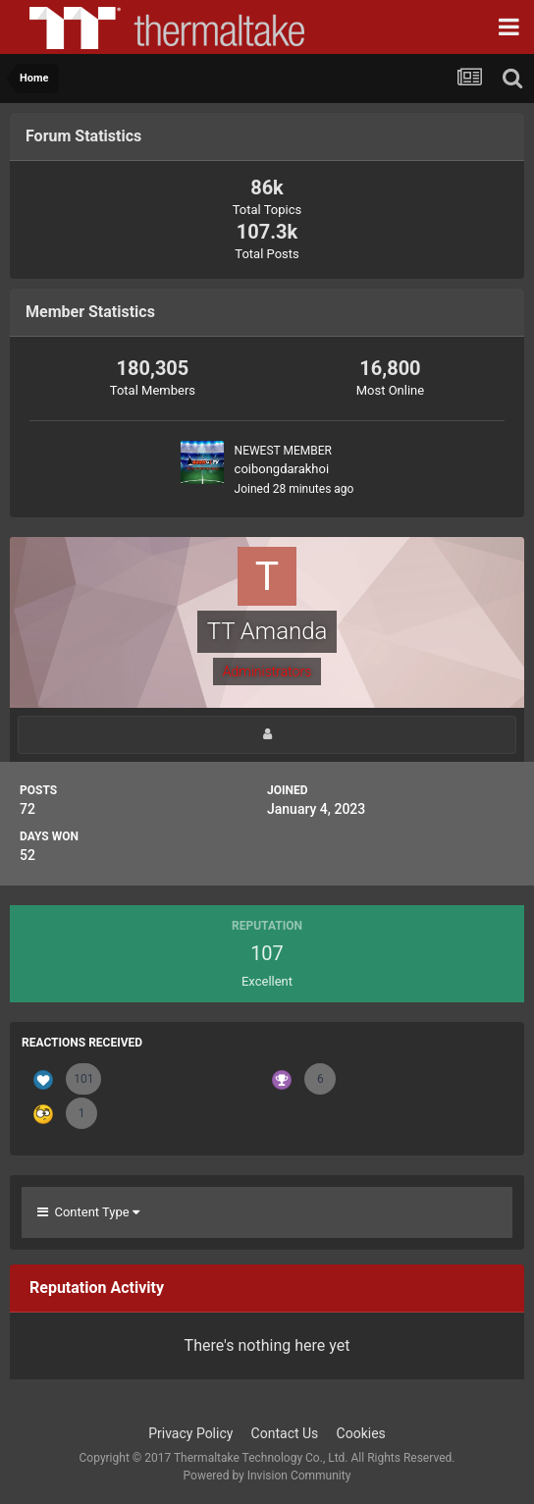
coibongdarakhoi (282, 468)
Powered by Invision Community (267, 1475)
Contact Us (285, 1433)
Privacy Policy (190, 1433)
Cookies (361, 1433)
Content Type (88, 1212)
